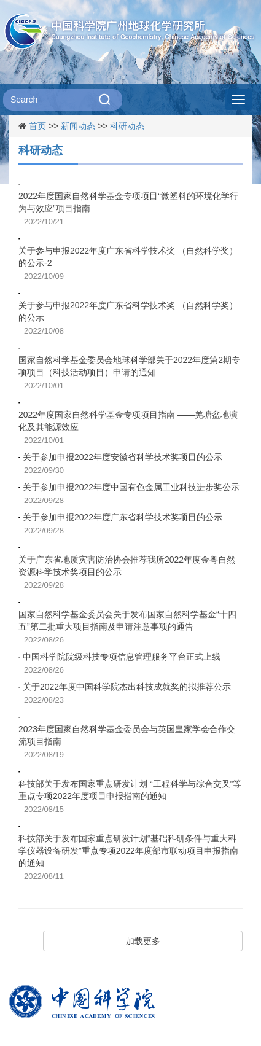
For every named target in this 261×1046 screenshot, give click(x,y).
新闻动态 (78, 126)
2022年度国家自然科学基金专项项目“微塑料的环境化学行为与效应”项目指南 (128, 202)
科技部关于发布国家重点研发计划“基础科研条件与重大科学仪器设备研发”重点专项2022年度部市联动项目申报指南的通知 (128, 850)
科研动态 (127, 126)
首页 (37, 126)
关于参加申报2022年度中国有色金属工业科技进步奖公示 (131, 487)
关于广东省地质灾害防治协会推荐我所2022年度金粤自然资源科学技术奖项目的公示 (126, 566)
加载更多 (143, 941)
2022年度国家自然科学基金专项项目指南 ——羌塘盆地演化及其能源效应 (128, 421)
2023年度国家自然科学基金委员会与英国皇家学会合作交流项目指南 (126, 735)
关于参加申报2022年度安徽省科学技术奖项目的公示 (122, 457)
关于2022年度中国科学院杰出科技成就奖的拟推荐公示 (127, 687)
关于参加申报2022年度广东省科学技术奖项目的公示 (122, 517)
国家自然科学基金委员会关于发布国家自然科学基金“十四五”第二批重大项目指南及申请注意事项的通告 (127, 620)
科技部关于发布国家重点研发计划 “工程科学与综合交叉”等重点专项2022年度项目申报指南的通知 (129, 790)
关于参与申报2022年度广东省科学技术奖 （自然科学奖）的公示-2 (128, 257)
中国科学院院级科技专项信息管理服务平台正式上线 (121, 657)
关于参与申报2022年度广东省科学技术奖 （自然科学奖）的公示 (128, 311)
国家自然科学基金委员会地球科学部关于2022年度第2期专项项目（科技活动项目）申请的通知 (129, 366)
